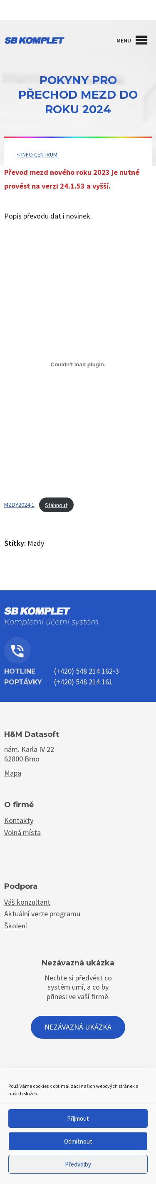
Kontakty (78, 11)
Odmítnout (78, 1141)
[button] (123, 40)
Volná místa (22, 832)
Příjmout (78, 1118)
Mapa (12, 773)
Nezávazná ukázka (78, 1027)
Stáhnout (56, 505)
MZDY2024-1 (19, 505)
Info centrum (39, 154)
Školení (15, 925)
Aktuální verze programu (42, 913)
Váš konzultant (27, 902)
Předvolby (78, 1164)
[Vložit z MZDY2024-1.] (78, 364)
